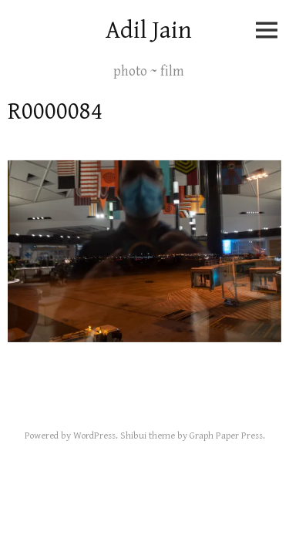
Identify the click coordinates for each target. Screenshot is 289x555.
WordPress (94, 436)
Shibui (133, 436)
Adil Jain (149, 30)
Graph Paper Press (226, 436)
